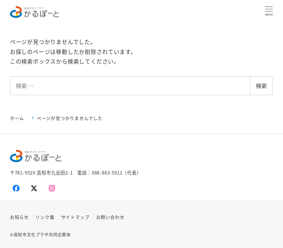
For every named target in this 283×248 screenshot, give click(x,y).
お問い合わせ (110, 217)
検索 (261, 85)
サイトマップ (75, 217)
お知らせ (19, 217)
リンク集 (44, 217)
